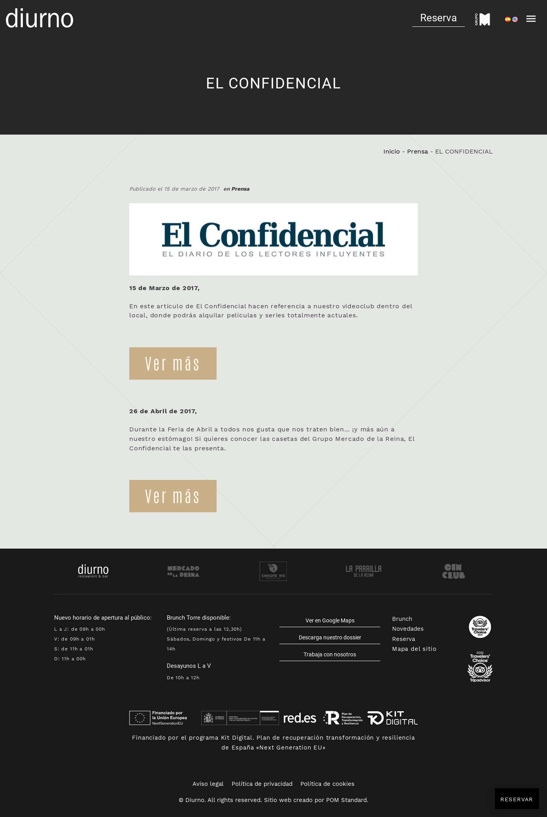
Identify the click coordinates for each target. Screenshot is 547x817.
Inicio (391, 151)
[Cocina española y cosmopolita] (39, 18)
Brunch (402, 618)
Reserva (403, 639)
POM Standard (346, 800)
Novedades (408, 628)
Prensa (417, 151)
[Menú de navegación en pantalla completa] (531, 17)
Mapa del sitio (414, 648)
